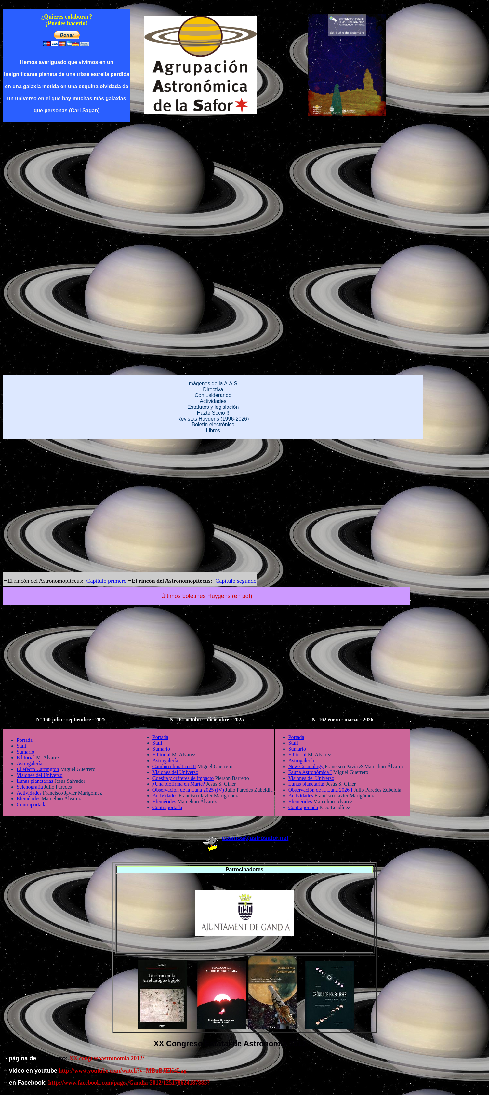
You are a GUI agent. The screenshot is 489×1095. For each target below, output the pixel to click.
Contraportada (31, 804)
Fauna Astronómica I (310, 772)
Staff (22, 746)
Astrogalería (29, 763)
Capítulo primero (106, 581)
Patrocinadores (244, 869)
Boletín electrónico (213, 424)
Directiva (213, 389)
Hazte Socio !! (213, 413)
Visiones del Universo (39, 775)
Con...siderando (213, 395)
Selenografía (30, 787)
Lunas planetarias (35, 781)
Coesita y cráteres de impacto (183, 778)
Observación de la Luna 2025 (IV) (188, 790)
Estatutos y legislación (213, 407)
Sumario (25, 751)
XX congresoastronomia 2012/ (106, 1058)
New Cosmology (306, 766)
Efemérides (28, 798)
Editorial (26, 757)
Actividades (213, 401)
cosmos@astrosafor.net (255, 838)
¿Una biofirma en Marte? (178, 784)
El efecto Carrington (38, 769)
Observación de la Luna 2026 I (320, 790)
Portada (25, 740)
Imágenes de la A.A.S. (213, 383)
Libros (213, 430)
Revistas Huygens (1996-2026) (213, 418)
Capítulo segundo (236, 581)
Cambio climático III (174, 766)
